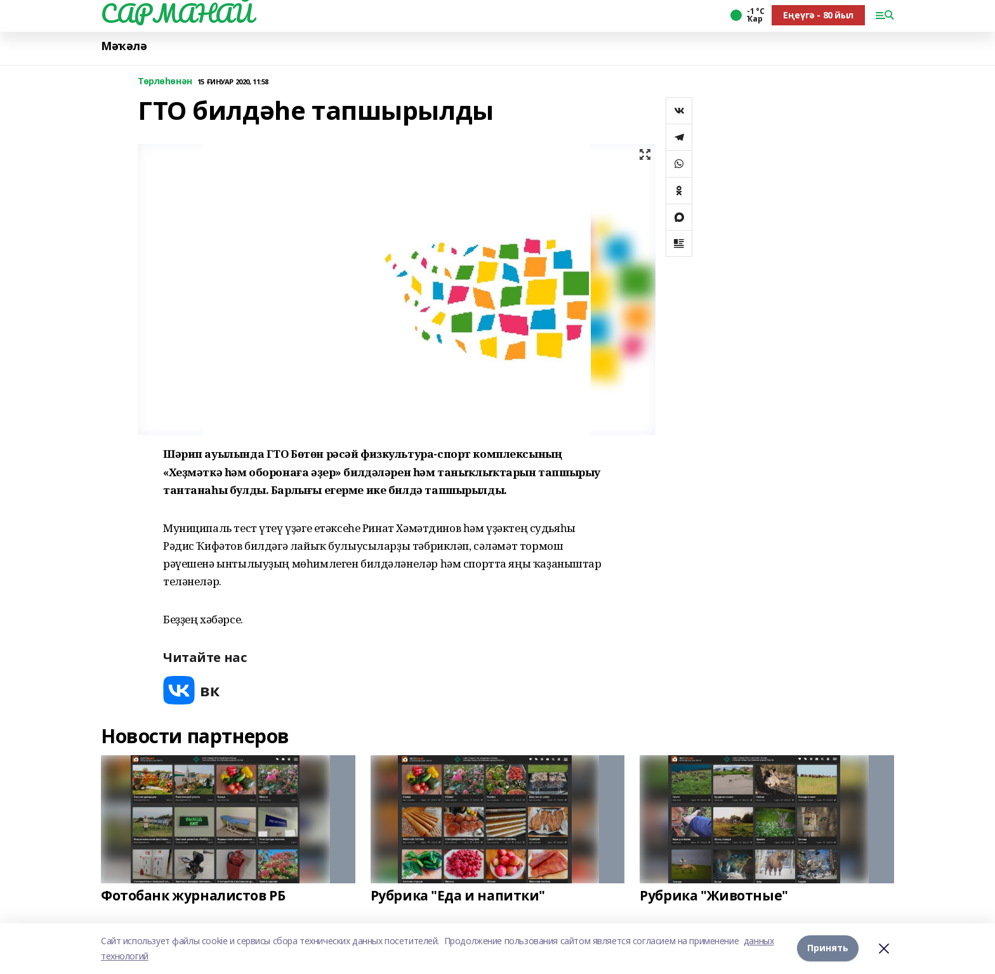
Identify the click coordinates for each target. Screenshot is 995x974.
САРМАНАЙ (177, 13)
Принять (827, 948)
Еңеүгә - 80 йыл (818, 15)
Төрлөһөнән (165, 81)
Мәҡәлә (124, 46)
